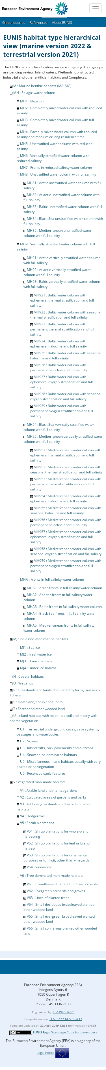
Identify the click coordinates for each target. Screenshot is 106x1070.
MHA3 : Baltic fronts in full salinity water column (64, 606)
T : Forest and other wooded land (39, 708)
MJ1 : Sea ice (30, 647)
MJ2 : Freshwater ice (36, 654)
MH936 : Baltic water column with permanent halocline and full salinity (58, 367)
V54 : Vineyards (39, 867)
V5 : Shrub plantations (37, 822)
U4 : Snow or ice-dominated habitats (48, 754)
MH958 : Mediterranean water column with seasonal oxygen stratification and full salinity (65, 551)
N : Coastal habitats (28, 676)
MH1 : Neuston (32, 101)
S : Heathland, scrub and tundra (38, 702)
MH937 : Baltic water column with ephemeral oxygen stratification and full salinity (61, 381)
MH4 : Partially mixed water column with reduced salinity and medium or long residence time (57, 134)
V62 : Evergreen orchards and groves (56, 890)
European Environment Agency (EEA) (53, 984)
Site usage (58, 1032)
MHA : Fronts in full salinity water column (52, 579)
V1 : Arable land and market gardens (48, 790)
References (38, 22)
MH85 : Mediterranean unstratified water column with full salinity (57, 233)
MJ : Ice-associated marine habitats (40, 639)
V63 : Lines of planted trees (48, 897)
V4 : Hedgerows (32, 816)
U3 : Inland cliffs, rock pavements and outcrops (56, 747)
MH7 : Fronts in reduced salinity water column (56, 167)
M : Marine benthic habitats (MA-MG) (42, 85)
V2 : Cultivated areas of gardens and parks (53, 797)
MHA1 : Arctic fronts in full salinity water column (64, 587)
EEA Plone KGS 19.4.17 (65, 1019)
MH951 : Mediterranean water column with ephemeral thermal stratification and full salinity (65, 455)
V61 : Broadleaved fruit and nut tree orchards (62, 884)
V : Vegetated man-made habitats (39, 782)
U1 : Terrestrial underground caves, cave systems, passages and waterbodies (58, 732)
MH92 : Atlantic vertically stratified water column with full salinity (57, 272)
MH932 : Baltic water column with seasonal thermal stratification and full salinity (65, 315)
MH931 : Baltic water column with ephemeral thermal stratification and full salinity (62, 300)
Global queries (13, 22)
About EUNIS (62, 22)
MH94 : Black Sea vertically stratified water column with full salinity (58, 427)
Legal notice (45, 1052)
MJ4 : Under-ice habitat (38, 667)
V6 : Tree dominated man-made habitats (51, 875)
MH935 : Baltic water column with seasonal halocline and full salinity (65, 356)
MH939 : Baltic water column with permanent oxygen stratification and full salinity (61, 410)
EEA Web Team (63, 1012)
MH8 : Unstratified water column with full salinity (58, 174)
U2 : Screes (29, 741)
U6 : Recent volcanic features (43, 773)
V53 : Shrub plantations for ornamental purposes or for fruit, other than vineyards (56, 858)
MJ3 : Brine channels (36, 661)
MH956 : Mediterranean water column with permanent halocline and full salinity (65, 522)
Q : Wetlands (23, 683)
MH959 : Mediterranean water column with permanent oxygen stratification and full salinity (65, 565)
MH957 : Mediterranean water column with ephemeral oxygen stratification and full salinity (65, 536)
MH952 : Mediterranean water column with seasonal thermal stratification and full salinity (66, 470)
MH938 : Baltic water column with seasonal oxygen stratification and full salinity (65, 396)
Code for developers (82, 1032)
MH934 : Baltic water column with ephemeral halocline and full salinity (58, 344)
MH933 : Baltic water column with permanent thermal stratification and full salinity (62, 329)
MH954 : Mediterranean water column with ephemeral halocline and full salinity (65, 499)
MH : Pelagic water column (34, 92)
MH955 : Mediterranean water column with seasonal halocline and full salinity (65, 510)
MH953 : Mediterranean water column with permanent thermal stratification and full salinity (65, 484)
